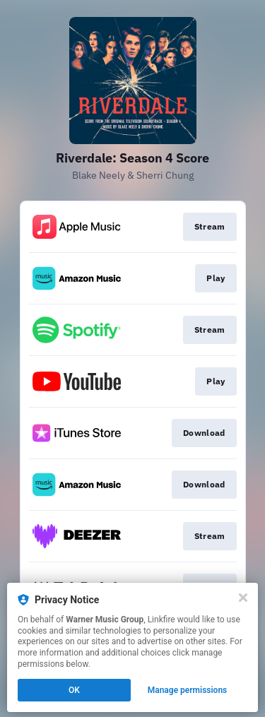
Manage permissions (188, 690)
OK (74, 690)
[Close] (243, 597)
